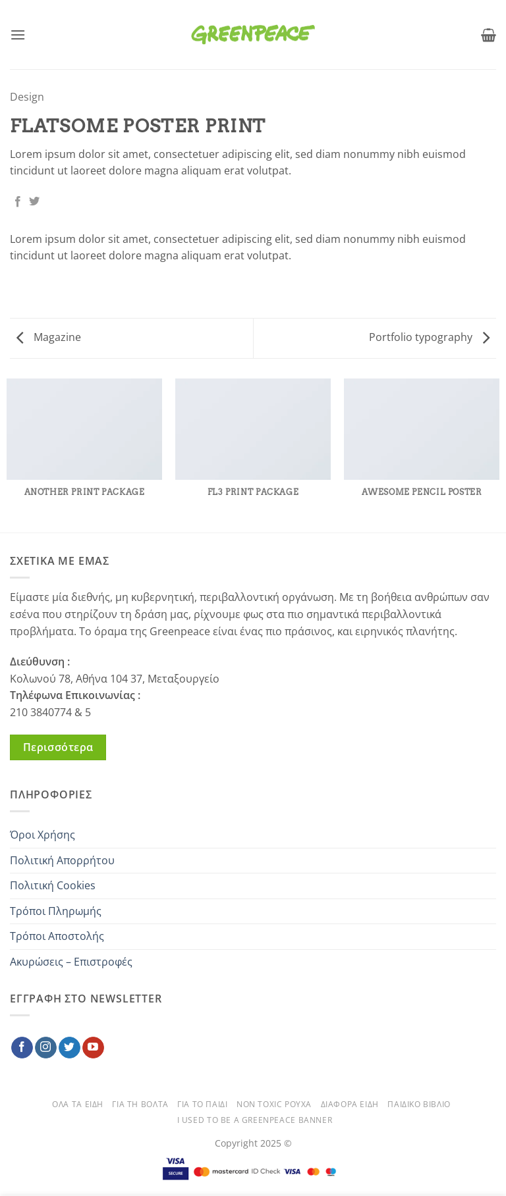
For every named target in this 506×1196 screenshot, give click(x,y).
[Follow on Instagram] (46, 1048)
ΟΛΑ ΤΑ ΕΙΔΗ (77, 1104)
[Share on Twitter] (34, 202)
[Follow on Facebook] (22, 1048)
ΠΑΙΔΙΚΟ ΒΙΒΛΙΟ (419, 1104)
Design (27, 97)
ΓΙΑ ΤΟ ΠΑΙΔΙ (202, 1104)
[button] (18, 34)
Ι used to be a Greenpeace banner (255, 1120)
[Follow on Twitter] (69, 1048)
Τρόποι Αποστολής (57, 936)
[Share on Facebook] (18, 202)
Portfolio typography (429, 337)
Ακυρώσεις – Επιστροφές (71, 961)
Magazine (48, 337)
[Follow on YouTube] (93, 1048)
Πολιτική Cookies (53, 885)
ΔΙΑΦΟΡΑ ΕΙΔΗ (350, 1104)
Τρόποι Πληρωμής (55, 911)
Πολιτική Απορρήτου (62, 860)
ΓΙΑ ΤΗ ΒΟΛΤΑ (140, 1104)
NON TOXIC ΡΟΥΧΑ (274, 1104)
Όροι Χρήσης (42, 834)
